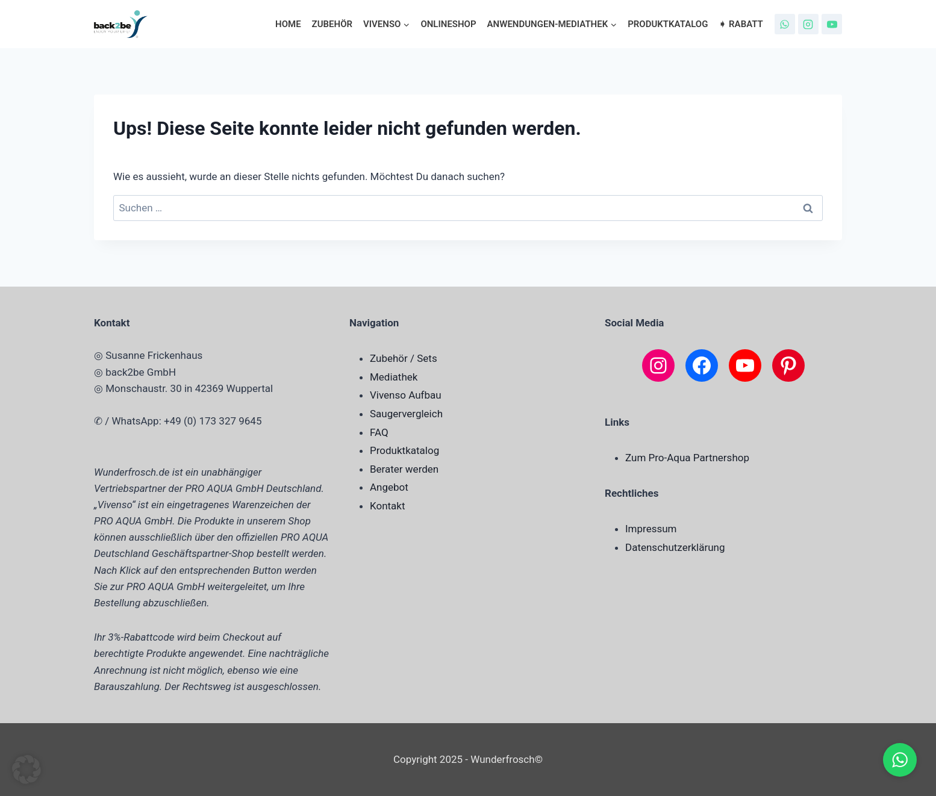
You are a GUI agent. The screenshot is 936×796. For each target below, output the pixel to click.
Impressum (651, 529)
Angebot (389, 487)
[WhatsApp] (785, 24)
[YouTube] (832, 24)
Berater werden (404, 469)
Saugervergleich (406, 414)
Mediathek (393, 377)
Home (288, 24)
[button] (26, 769)
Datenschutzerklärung (675, 547)
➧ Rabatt (741, 24)
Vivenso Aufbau (405, 395)
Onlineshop (448, 24)
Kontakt (387, 506)
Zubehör (332, 24)
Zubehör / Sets (403, 358)
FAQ (379, 432)
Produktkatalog (668, 24)
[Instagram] (808, 24)
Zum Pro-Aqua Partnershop (687, 458)
